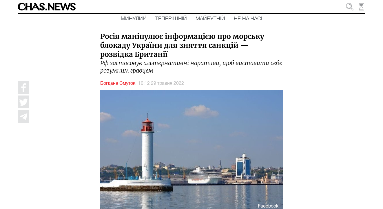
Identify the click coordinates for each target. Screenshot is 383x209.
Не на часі (248, 19)
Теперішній (171, 19)
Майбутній (210, 19)
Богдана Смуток (117, 84)
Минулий (134, 19)
